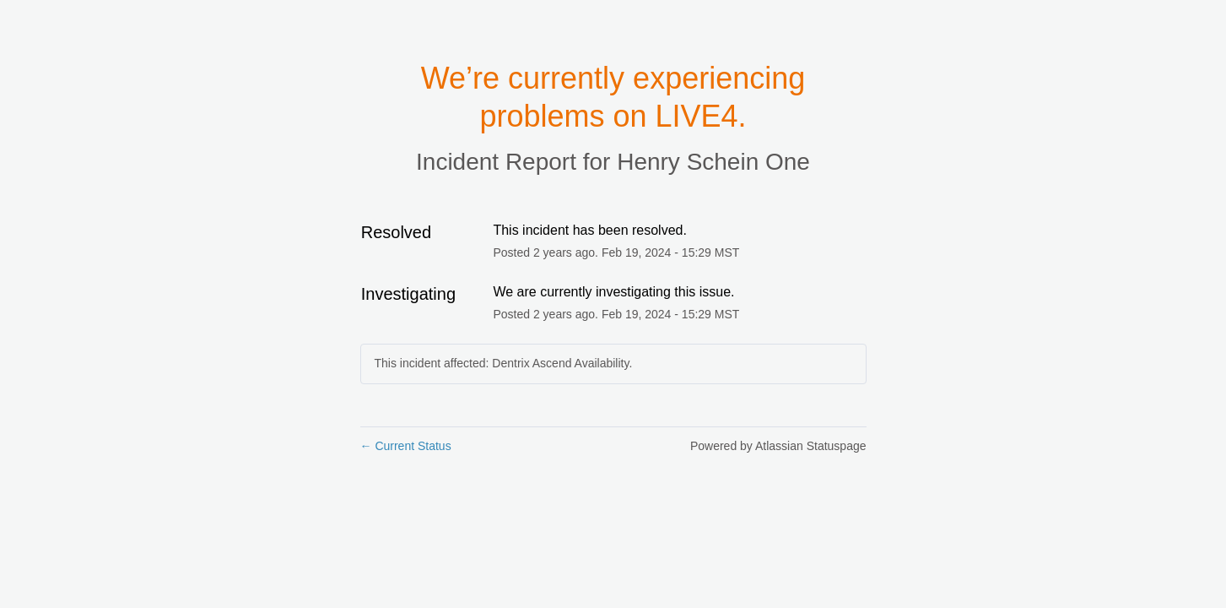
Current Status (405, 446)
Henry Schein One (713, 162)
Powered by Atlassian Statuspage (778, 446)
